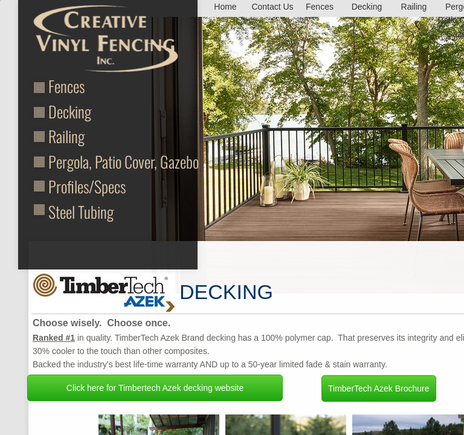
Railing (66, 136)
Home (225, 6)
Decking (69, 111)
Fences (66, 86)
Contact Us (272, 6)
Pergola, (71, 161)
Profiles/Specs (87, 186)
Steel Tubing (81, 212)
